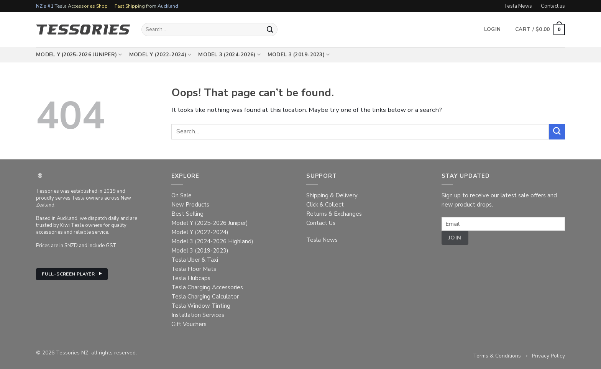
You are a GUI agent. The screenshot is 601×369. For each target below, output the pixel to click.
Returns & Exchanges (334, 214)
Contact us (553, 6)
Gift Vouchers (189, 324)
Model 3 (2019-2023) (299, 55)
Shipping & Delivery (332, 195)
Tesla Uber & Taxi (194, 260)
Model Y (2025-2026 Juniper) (79, 55)
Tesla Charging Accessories (207, 287)
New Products (190, 204)
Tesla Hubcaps (190, 278)
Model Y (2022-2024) (160, 55)
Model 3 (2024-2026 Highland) (212, 241)
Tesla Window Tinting (200, 306)
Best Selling (187, 214)
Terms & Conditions (497, 355)
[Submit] (270, 29)
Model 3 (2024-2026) (229, 55)
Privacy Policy (548, 355)
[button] (540, 29)
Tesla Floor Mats (193, 269)
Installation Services (197, 315)
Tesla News (518, 6)
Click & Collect (325, 204)
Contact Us (320, 223)
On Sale (181, 195)
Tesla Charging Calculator (205, 296)
